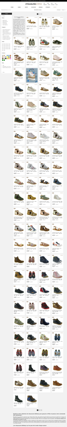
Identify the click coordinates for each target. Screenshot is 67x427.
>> (41, 14)
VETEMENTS (48, 7)
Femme (12, 7)
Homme (19, 7)
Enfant (26, 7)
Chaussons (33, 7)
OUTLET (54, 7)
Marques (41, 7)
